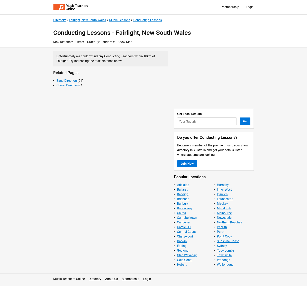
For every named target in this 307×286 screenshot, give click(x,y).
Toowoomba (225, 250)
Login (250, 7)
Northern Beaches (229, 222)
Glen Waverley (187, 255)
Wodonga (223, 260)
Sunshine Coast (228, 241)
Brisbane (183, 199)
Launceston (225, 199)
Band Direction (66, 80)
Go (245, 121)
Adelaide (183, 185)
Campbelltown (187, 218)
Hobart (182, 264)
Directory (59, 20)
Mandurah (224, 208)
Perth (220, 232)
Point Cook (224, 236)
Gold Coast (184, 260)
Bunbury (183, 203)
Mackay (222, 203)
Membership (230, 7)
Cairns (181, 213)
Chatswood (185, 236)
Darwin (182, 241)
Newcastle (224, 218)
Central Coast (186, 232)
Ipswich (222, 194)
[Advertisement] (214, 78)
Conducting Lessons (147, 20)
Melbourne (224, 213)
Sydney (222, 246)
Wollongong (225, 264)
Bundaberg (184, 208)
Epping (182, 246)
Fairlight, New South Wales (87, 20)
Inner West (224, 189)
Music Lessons (119, 20)
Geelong (183, 250)
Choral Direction (67, 85)
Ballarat (182, 189)
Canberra (183, 222)
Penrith (222, 227)
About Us (111, 279)
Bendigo (182, 194)
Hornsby (223, 185)
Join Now (187, 164)
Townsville (224, 255)
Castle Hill (184, 227)
